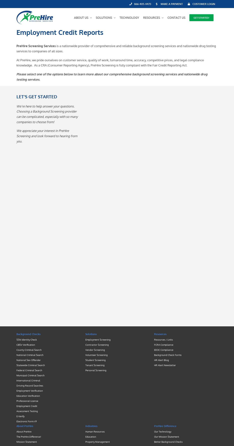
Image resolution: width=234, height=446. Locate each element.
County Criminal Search (28, 349)
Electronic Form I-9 (26, 421)
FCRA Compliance (163, 344)
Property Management (97, 441)
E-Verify (20, 416)
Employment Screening (98, 339)
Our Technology (162, 431)
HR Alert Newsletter (165, 365)
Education (90, 436)
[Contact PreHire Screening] (145, 207)
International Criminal (28, 380)
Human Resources (95, 431)
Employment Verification (29, 390)
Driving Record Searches (29, 385)
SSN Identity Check (26, 339)
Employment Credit (26, 406)
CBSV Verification (25, 344)
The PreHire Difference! (28, 436)
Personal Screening (95, 370)
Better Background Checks (168, 441)
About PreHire (23, 431)
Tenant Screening (95, 365)
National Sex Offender (28, 360)
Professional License (27, 400)
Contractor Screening (97, 344)
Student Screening (95, 360)
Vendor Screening (95, 349)
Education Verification (28, 395)
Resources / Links (163, 339)
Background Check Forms (168, 355)
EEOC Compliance (163, 349)
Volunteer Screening (96, 355)
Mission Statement (26, 441)
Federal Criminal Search (29, 370)
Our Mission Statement (166, 436)
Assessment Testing (27, 411)
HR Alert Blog (161, 360)
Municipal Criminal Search (30, 375)
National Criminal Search (29, 355)
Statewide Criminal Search (30, 365)
